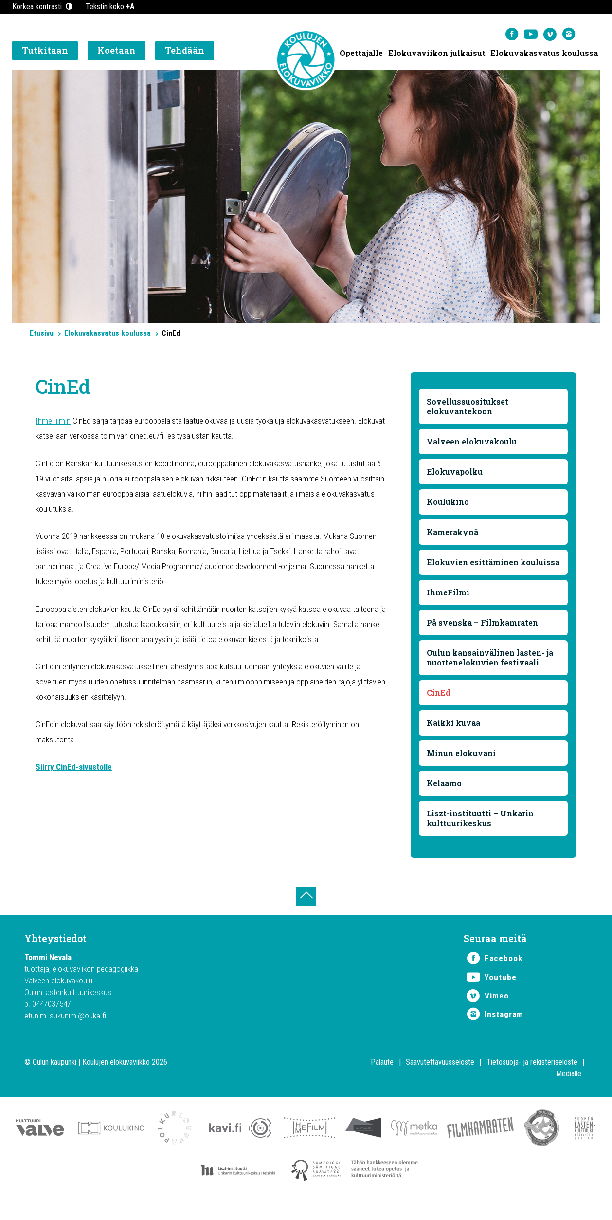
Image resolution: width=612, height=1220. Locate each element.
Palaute (382, 1076)
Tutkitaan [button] (45, 51)
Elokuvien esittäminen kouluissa (473, 568)
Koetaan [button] (116, 51)
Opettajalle (360, 54)
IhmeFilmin (53, 422)
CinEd (439, 704)
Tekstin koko (110, 6)
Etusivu (42, 333)
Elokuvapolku (455, 473)
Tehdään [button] (184, 51)
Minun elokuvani (461, 764)
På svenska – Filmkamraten (483, 633)
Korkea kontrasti (43, 6)
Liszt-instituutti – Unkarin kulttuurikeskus (480, 829)
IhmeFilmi (448, 603)
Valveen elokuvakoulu (472, 443)
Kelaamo (444, 794)
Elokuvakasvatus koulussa (544, 54)
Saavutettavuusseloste (440, 1076)
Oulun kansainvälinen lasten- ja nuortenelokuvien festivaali (490, 669)
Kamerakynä (453, 533)
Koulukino (448, 503)
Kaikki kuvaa (454, 734)
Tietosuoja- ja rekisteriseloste (531, 1076)
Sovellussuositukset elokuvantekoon (468, 408)
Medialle (568, 1087)
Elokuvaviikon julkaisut (436, 54)
